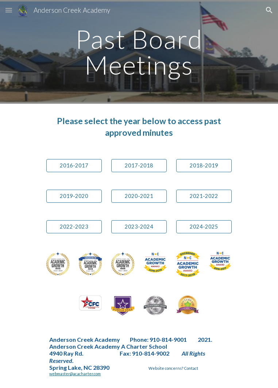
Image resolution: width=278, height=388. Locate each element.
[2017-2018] (139, 165)
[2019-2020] (74, 196)
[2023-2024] (139, 226)
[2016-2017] (74, 165)
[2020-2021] (139, 196)
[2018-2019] (204, 165)
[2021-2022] (204, 196)
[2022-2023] (74, 226)
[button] (9, 10)
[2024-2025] (204, 226)
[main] (138, 51)
